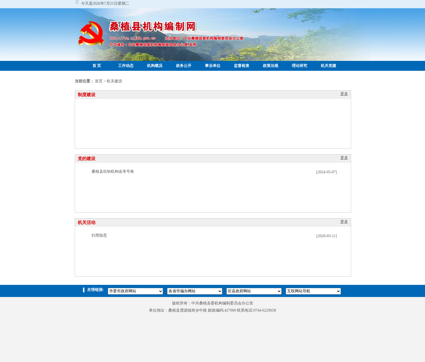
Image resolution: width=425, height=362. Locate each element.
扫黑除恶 (99, 235)
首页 (99, 81)
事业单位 (212, 66)
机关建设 (114, 81)
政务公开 (183, 66)
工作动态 (125, 66)
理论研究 (299, 66)
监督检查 (241, 66)
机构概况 (154, 66)
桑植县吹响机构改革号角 (113, 171)
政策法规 (270, 66)
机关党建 (328, 66)
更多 (344, 94)
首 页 (96, 66)
